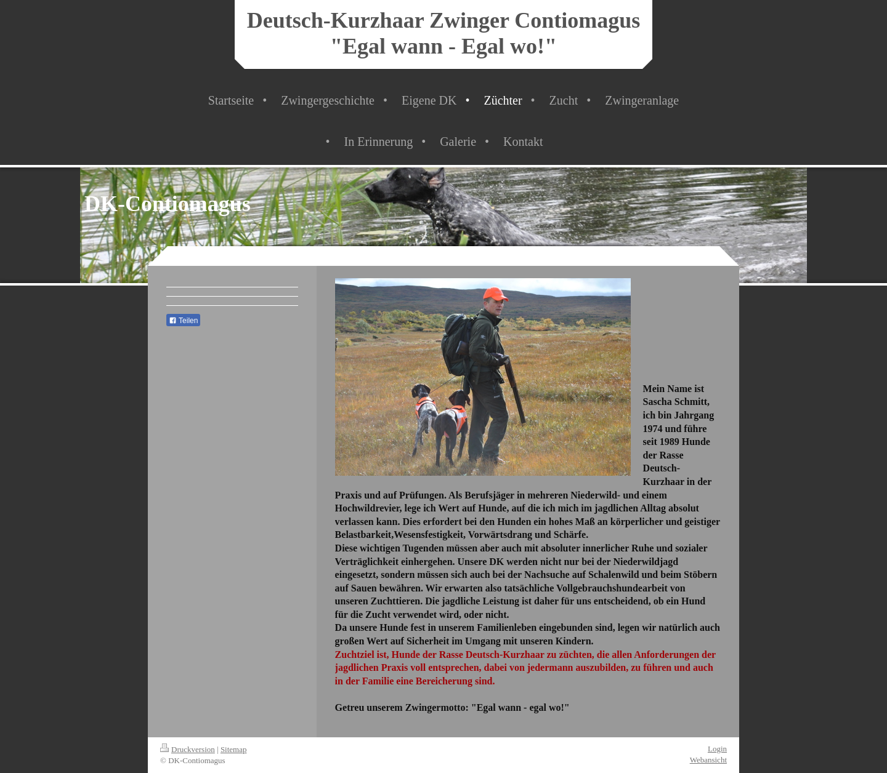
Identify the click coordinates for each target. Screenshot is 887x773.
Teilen (183, 320)
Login (717, 748)
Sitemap (234, 749)
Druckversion (187, 749)
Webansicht (708, 759)
